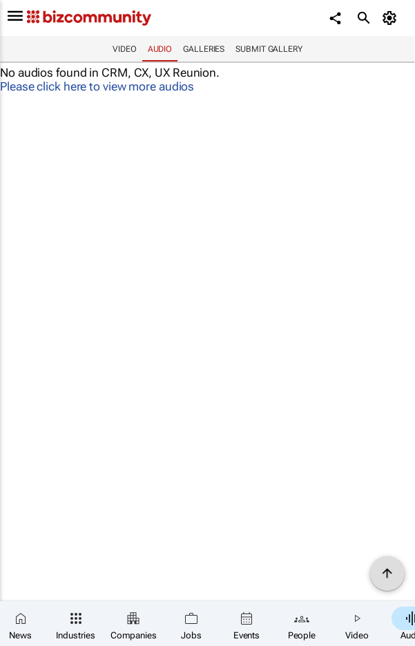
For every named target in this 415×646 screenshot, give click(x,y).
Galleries (203, 49)
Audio (160, 49)
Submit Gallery (268, 49)
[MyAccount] (391, 18)
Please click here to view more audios (97, 86)
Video (125, 49)
